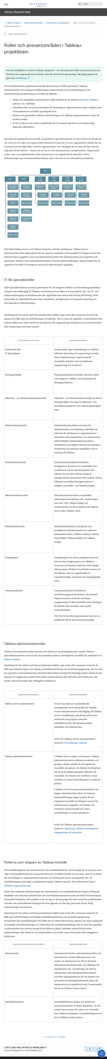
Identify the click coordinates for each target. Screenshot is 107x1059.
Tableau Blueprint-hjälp (33, 23)
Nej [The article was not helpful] (98, 1049)
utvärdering (21, 78)
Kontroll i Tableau (88, 99)
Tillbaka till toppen (54, 1037)
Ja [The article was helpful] (89, 1049)
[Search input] (93, 4)
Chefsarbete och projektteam (58, 23)
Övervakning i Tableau (75, 743)
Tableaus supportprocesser (17, 885)
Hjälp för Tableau (12, 23)
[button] (6, 4)
